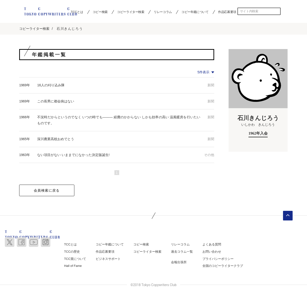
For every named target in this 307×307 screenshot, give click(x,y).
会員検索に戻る (47, 191)
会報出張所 (179, 262)
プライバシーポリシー (218, 259)
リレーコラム (163, 11)
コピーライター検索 (130, 11)
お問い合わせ (211, 252)
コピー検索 (100, 11)
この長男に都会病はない (55, 101)
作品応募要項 (227, 11)
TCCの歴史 (72, 252)
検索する (277, 11)
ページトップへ (288, 216)
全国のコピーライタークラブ (222, 266)
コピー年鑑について (194, 11)
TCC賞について (75, 259)
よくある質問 (211, 245)
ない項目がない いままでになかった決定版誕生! (73, 155)
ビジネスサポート (108, 259)
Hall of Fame (73, 266)
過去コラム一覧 (182, 252)
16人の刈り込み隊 (51, 86)
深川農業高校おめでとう (55, 139)
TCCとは (70, 245)
